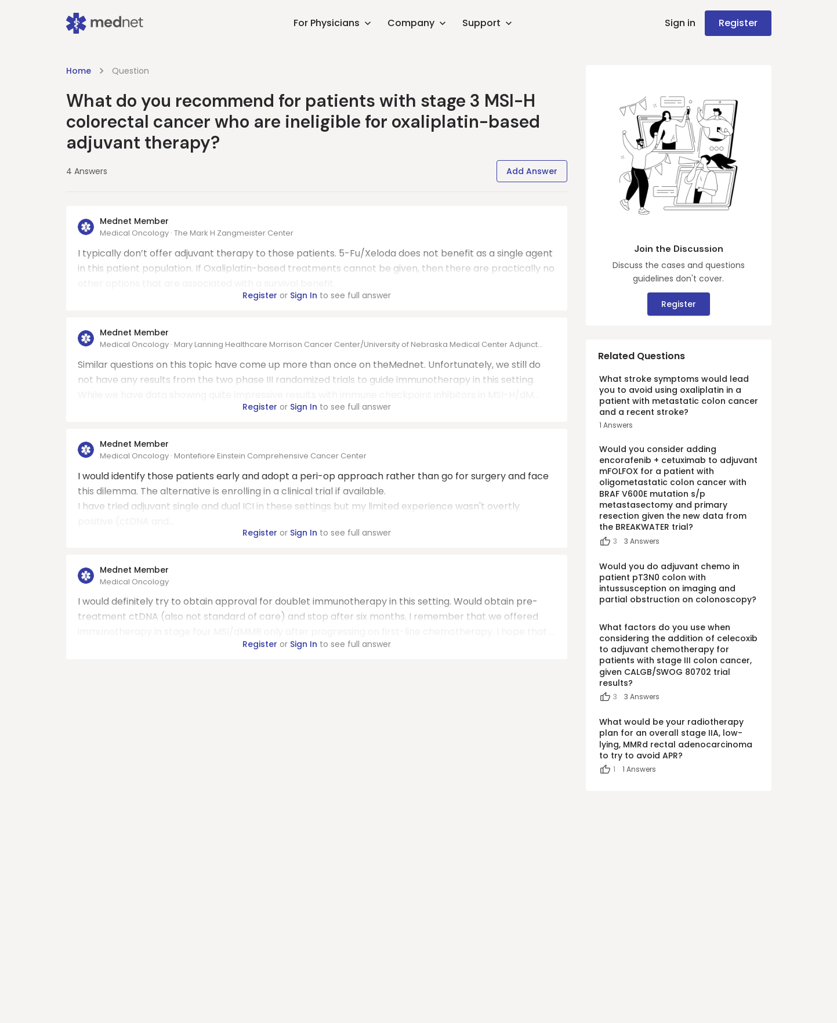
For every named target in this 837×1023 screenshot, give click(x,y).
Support (488, 23)
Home (78, 71)
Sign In (303, 295)
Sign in (680, 23)
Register (738, 23)
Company (417, 23)
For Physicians (334, 23)
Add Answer (531, 171)
